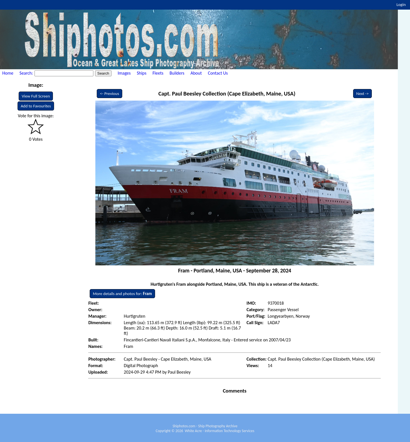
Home (7, 73)
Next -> (362, 93)
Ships (141, 73)
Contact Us (218, 73)
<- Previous (109, 93)
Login (401, 4)
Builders (176, 73)
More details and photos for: (122, 293)
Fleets (158, 73)
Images (124, 73)
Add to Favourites (36, 106)
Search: (27, 73)
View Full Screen (36, 96)
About (196, 73)
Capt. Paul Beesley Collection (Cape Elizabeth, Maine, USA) (226, 93)
